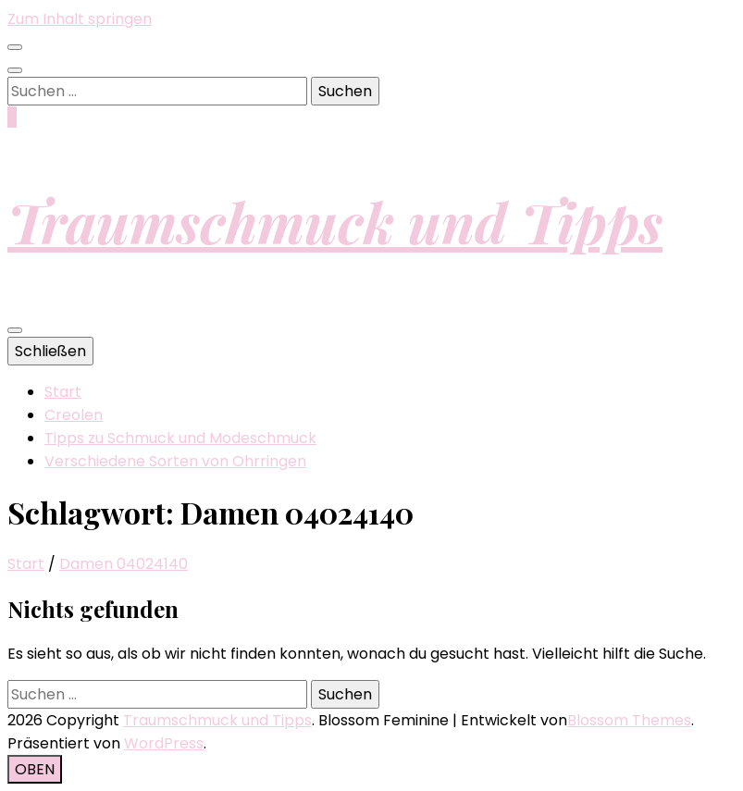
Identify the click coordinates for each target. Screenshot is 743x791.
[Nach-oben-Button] (34, 769)
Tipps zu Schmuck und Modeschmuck (180, 438)
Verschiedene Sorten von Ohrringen (175, 461)
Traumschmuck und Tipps (335, 221)
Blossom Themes (629, 720)
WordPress (164, 743)
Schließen (50, 351)
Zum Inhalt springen (79, 19)
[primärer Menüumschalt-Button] (14, 330)
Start (62, 391)
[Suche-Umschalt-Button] (14, 70)
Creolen (73, 415)
